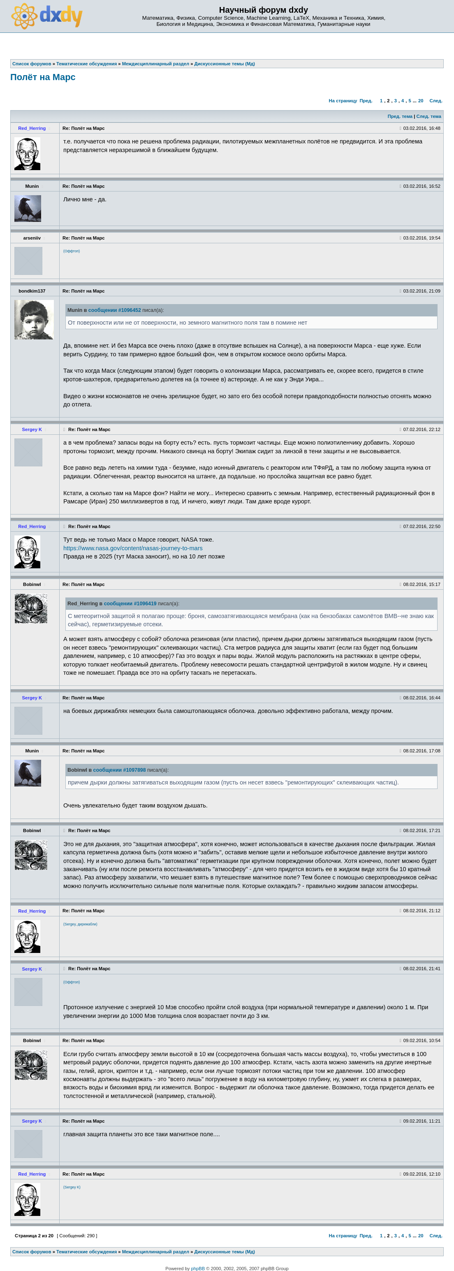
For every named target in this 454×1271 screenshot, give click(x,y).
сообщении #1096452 (114, 310)
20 (420, 100)
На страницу (343, 100)
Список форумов (31, 1251)
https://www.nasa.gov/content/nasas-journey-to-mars (133, 548)
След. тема (428, 116)
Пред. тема (400, 116)
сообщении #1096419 (130, 604)
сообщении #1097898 (119, 770)
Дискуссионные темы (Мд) (225, 1251)
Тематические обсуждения (86, 1251)
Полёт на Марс (43, 77)
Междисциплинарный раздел (155, 1251)
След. (436, 100)
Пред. (365, 100)
